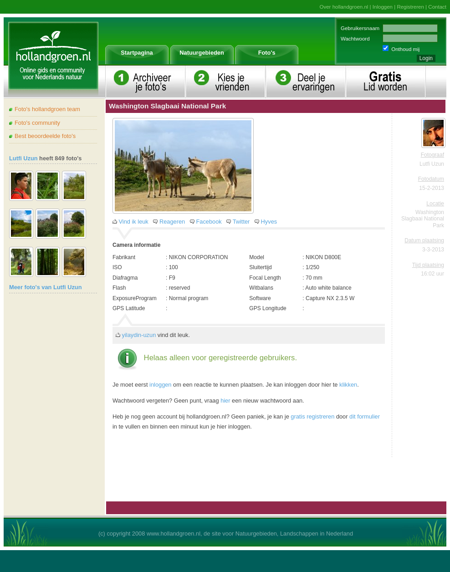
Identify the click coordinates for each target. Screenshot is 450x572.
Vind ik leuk (133, 221)
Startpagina (137, 52)
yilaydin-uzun (139, 335)
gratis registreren (312, 416)
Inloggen (383, 7)
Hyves (269, 221)
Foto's (267, 52)
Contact (437, 7)
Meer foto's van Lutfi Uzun (45, 287)
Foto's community (37, 122)
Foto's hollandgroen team (47, 109)
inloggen (160, 384)
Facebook (208, 221)
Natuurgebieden (201, 52)
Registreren (410, 7)
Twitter (241, 221)
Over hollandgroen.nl (344, 7)
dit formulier (364, 416)
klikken (348, 384)
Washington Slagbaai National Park (422, 219)
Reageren (172, 221)
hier (225, 400)
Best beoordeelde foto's (45, 136)
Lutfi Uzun (23, 158)
